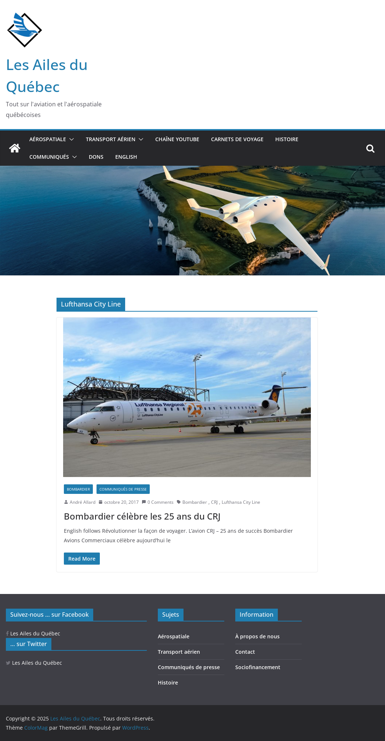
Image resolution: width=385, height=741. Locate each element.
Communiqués (49, 156)
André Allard (82, 502)
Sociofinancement (257, 667)
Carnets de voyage (237, 139)
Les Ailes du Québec (33, 633)
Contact (245, 651)
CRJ (214, 502)
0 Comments (158, 502)
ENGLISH (126, 156)
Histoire (286, 139)
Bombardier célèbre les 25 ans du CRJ (142, 516)
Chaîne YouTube (177, 139)
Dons (96, 156)
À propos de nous (257, 636)
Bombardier (78, 489)
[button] (70, 139)
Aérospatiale (47, 139)
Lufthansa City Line (241, 502)
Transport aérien (110, 139)
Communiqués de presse (123, 489)
